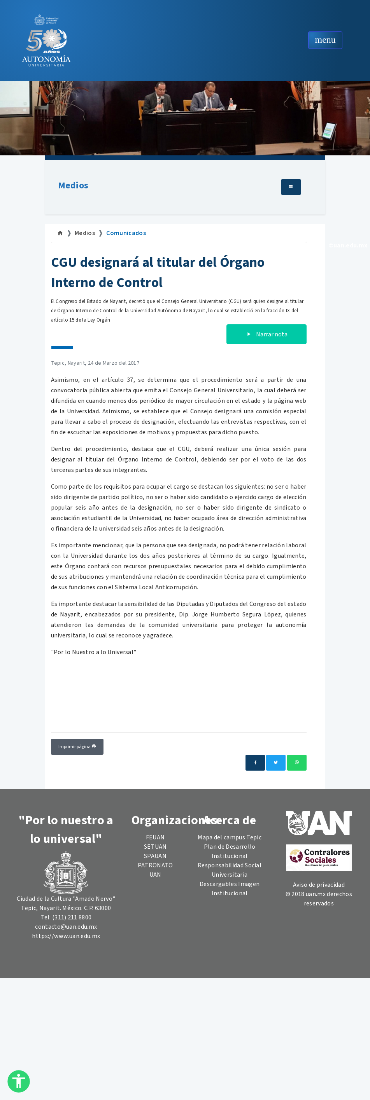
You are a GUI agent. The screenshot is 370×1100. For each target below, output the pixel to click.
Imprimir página (77, 746)
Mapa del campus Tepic (229, 837)
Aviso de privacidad (319, 885)
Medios (73, 185)
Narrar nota (266, 334)
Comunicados (126, 233)
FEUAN (155, 837)
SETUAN (155, 846)
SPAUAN (155, 856)
